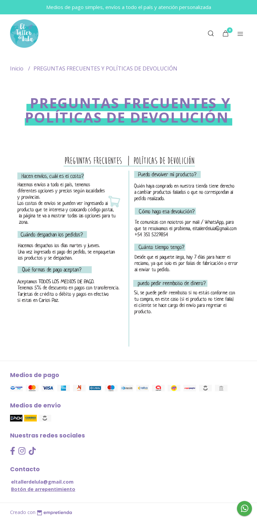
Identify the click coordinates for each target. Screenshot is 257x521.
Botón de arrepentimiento (43, 489)
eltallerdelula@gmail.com (42, 482)
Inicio (17, 68)
